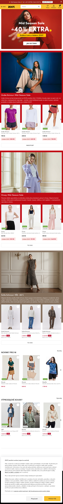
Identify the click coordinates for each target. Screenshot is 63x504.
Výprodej (59, 398)
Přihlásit (53, 6)
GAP (2, 429)
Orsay (3, 231)
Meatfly (44, 382)
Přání (47, 6)
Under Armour (5, 131)
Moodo (3, 382)
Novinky (59, 351)
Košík (59, 6)
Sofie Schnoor (5, 331)
